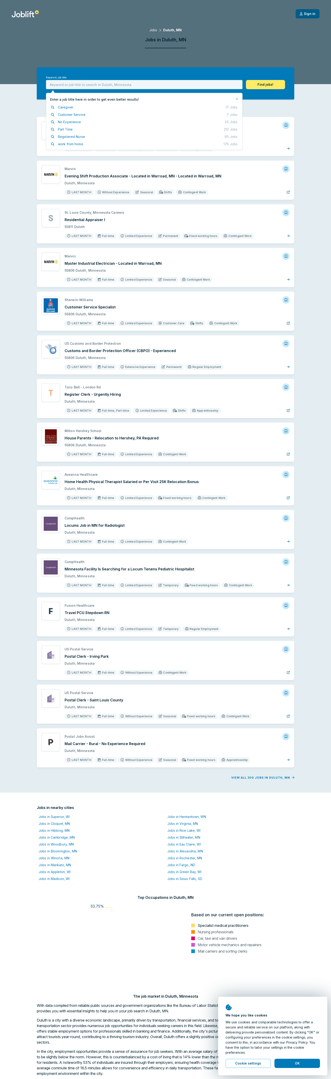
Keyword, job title (56, 77)
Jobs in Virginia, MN (182, 824)
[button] (265, 84)
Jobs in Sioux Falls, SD (184, 879)
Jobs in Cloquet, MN (54, 824)
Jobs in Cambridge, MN (57, 837)
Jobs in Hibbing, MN (54, 830)
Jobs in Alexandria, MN (185, 851)
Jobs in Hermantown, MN (186, 817)
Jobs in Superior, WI (54, 817)
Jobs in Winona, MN (54, 858)
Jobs (153, 30)
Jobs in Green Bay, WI (184, 872)
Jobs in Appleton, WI (55, 872)
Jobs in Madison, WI (54, 879)
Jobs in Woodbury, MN (56, 844)
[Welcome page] (25, 13)
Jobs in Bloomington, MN (58, 851)
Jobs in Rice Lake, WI (184, 830)
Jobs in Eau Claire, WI (184, 844)
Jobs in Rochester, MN (184, 858)
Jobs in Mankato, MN (55, 865)
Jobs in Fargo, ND (181, 865)
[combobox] (144, 84)
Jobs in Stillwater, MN (183, 837)
